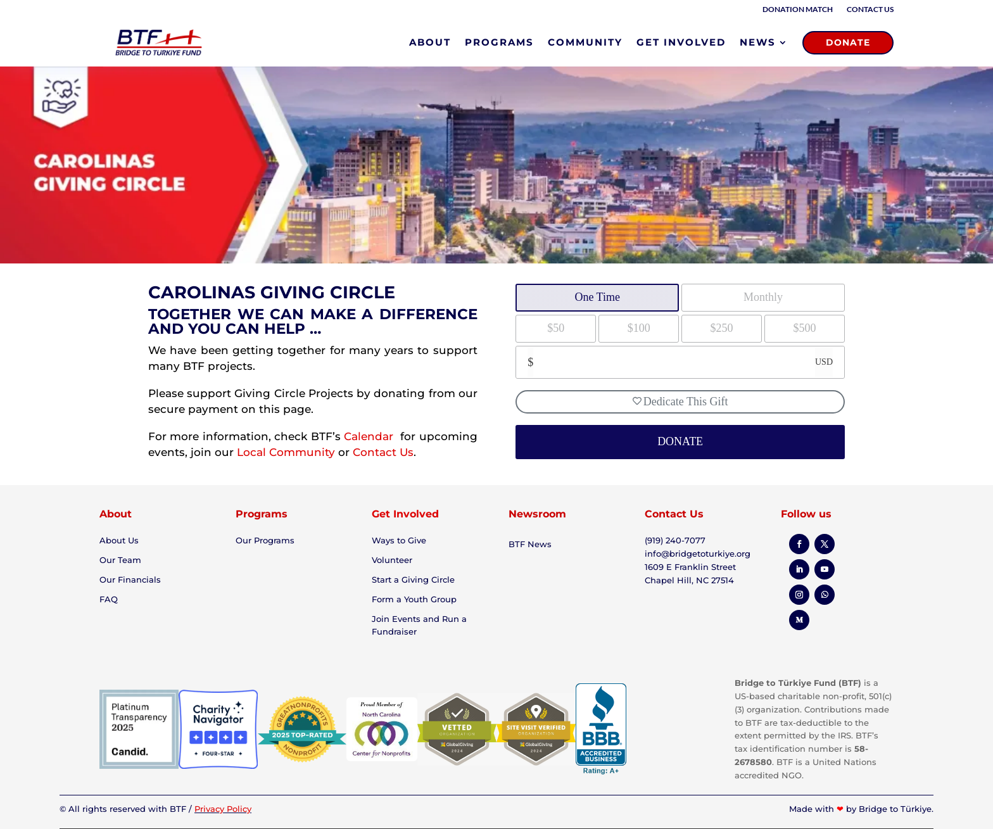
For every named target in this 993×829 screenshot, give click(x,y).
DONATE (848, 42)
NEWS (758, 42)
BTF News (530, 544)
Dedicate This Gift (680, 401)
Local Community (286, 452)
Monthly (763, 297)
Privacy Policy (222, 809)
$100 (639, 328)
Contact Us (870, 9)
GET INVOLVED (681, 42)
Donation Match (797, 9)
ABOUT (430, 42)
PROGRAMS (499, 42)
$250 (722, 328)
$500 (805, 328)
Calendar (370, 436)
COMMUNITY (585, 42)
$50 (555, 328)
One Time (597, 297)
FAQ (108, 599)
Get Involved (405, 514)
